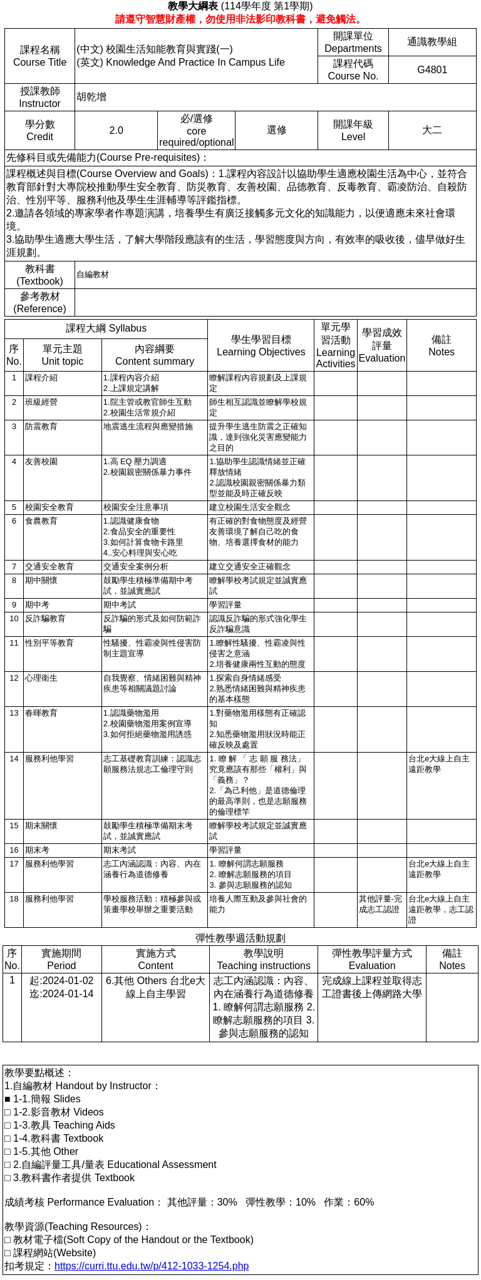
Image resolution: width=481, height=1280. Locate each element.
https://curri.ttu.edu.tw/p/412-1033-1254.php (151, 1266)
